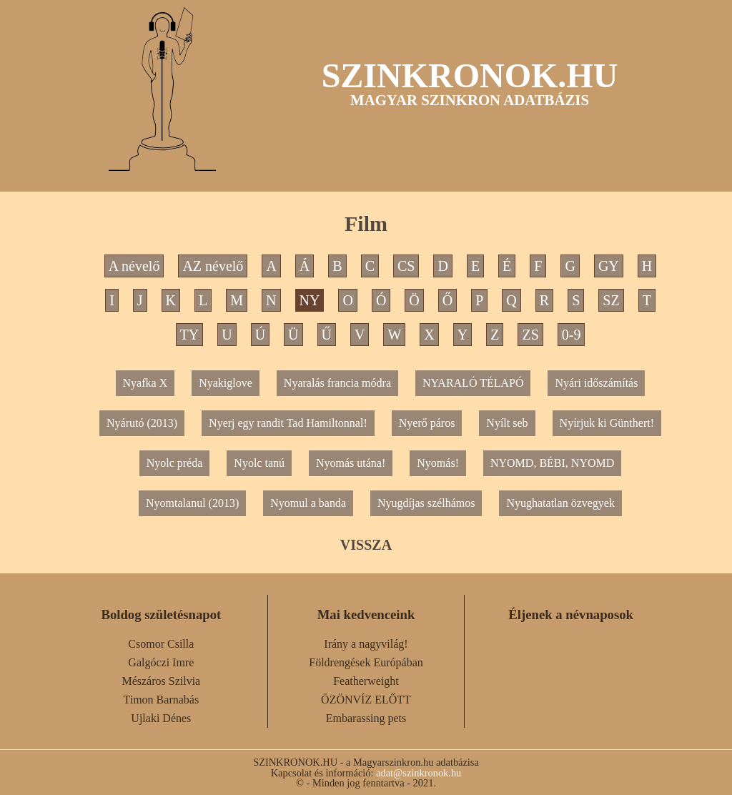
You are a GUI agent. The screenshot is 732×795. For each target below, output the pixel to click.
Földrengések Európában (366, 662)
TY (189, 334)
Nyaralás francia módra (337, 383)
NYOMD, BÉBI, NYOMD (552, 463)
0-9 (571, 334)
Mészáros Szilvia (161, 681)
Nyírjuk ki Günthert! (607, 423)
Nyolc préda (175, 463)
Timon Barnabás (161, 699)
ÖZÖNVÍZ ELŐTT (366, 699)
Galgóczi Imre (161, 662)
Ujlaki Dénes (161, 718)
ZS (530, 334)
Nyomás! (438, 463)
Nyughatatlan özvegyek (560, 503)
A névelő (134, 266)
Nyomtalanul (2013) (192, 503)
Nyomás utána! (350, 463)
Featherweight (366, 681)
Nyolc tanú (259, 463)
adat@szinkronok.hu (418, 773)
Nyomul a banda (308, 503)
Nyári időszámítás (596, 383)
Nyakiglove (225, 383)
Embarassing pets (366, 718)
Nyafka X (145, 383)
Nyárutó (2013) (142, 423)
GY (608, 266)
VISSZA (366, 545)
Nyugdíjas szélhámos (426, 503)
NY (310, 300)
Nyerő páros (427, 423)
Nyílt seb (507, 423)
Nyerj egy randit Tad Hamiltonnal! (288, 423)
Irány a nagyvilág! (365, 644)
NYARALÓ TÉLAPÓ (472, 383)
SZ (611, 300)
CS (406, 266)
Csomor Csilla (161, 644)
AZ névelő (212, 266)
